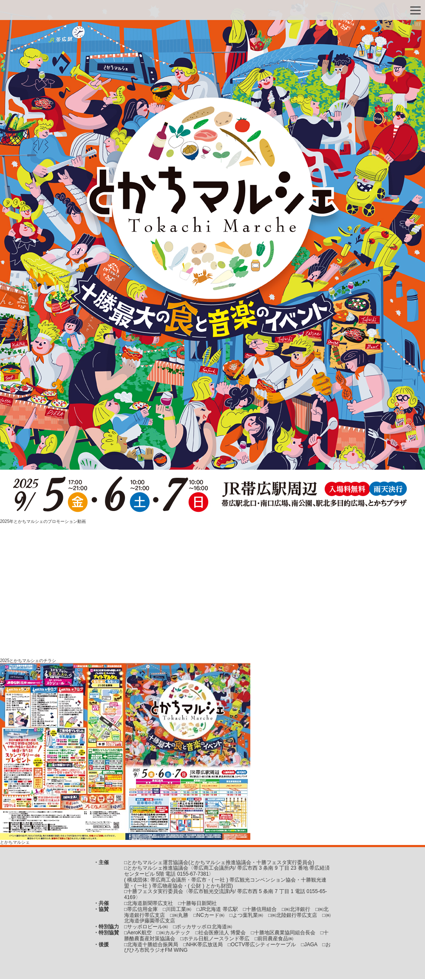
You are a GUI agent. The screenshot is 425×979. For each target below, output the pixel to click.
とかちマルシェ (15, 842)
